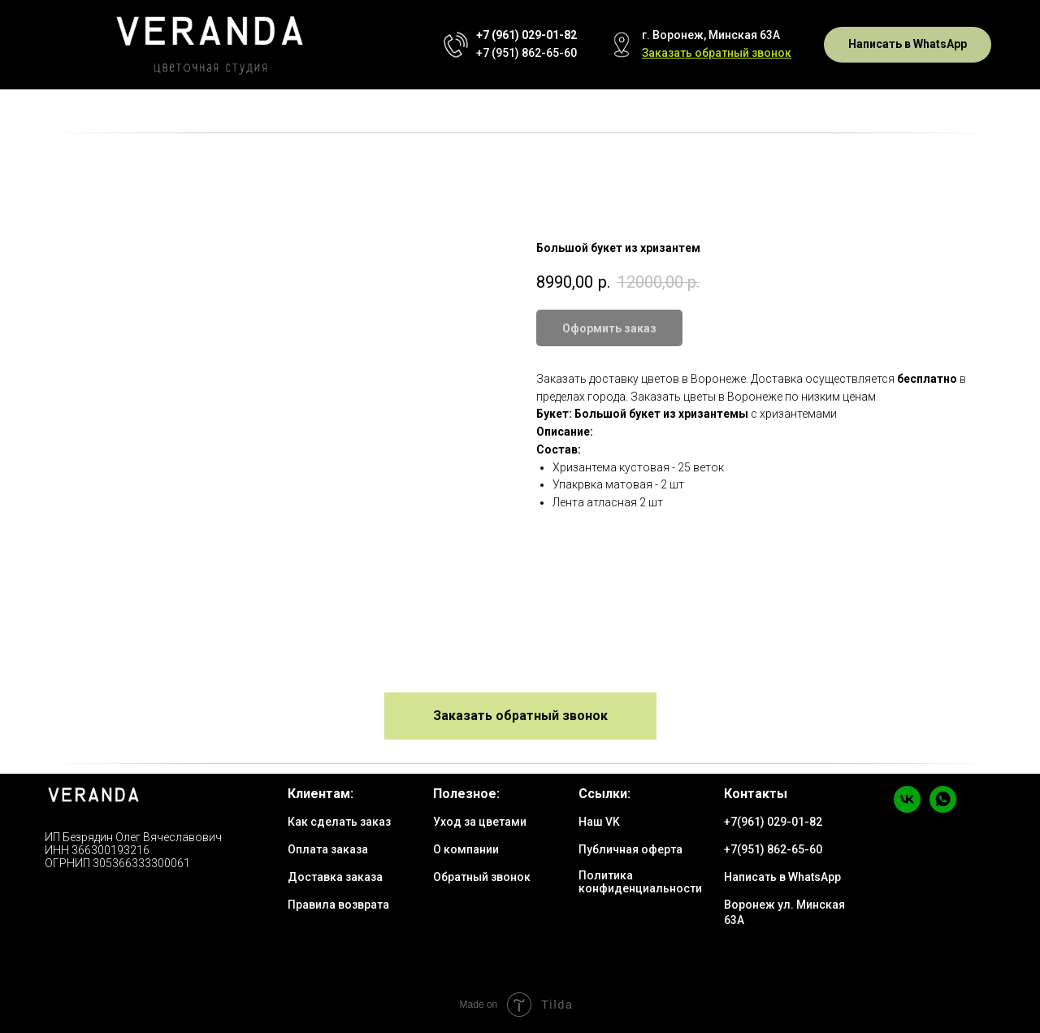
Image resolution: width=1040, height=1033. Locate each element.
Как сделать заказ (339, 821)
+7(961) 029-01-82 (773, 821)
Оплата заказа (328, 849)
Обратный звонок (482, 876)
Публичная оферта (630, 849)
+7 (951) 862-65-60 (526, 52)
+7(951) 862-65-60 (773, 849)
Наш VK (599, 821)
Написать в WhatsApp (782, 876)
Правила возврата (338, 904)
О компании (466, 849)
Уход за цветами (479, 821)
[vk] (907, 808)
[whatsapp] (943, 808)
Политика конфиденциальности (640, 882)
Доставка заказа (335, 876)
